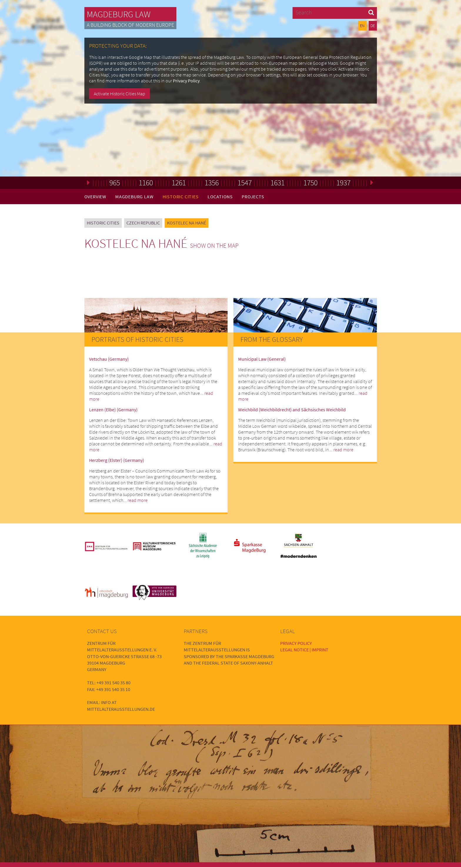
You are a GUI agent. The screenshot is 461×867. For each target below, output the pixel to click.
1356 (212, 182)
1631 (277, 182)
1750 (310, 182)
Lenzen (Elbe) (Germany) (113, 409)
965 (114, 182)
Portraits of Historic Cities (137, 339)
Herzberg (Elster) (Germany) (116, 460)
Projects (253, 196)
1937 (343, 182)
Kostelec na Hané (186, 223)
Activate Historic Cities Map (119, 93)
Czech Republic (143, 223)
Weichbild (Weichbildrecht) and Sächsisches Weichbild (292, 409)
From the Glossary (271, 339)
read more (138, 500)
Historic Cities (181, 196)
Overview (95, 196)
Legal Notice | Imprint (304, 650)
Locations (220, 196)
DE (372, 25)
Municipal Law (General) (262, 359)
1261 (179, 182)
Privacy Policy (186, 81)
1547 (245, 182)
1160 (146, 182)
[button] (371, 12)
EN (362, 25)
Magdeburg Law (119, 14)
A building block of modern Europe (130, 25)
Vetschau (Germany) (109, 359)
